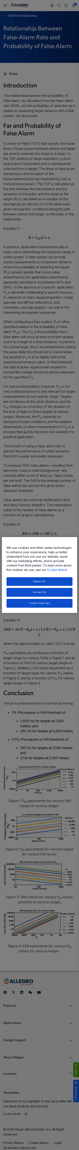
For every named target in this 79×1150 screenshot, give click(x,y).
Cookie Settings (39, 603)
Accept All (39, 592)
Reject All (39, 581)
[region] (39, 575)
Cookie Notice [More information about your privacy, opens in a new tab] (57, 570)
